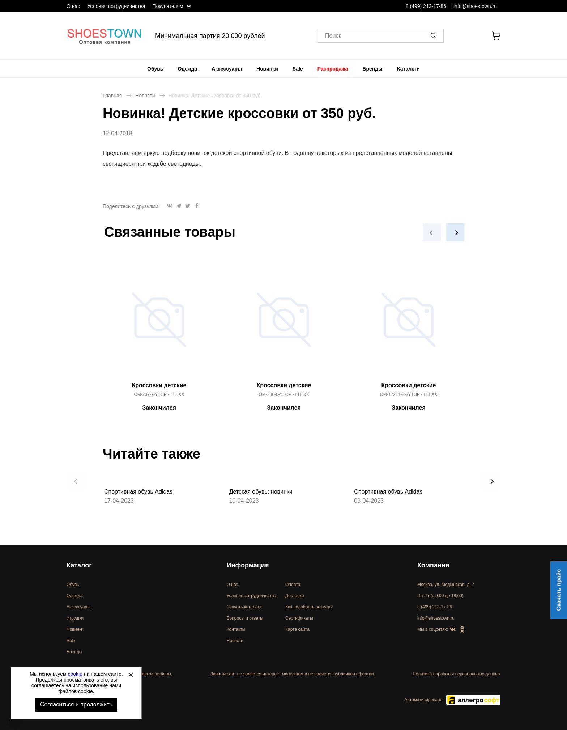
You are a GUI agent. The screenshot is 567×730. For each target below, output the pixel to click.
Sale (298, 69)
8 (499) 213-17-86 (426, 6)
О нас (73, 6)
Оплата (292, 584)
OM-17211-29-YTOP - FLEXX (409, 394)
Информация (248, 565)
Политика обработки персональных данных (456, 673)
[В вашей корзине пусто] (496, 35)
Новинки (267, 69)
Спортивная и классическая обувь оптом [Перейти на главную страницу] (104, 35)
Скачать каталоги (244, 606)
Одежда (187, 69)
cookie (75, 674)
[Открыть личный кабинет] (458, 35)
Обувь (155, 69)
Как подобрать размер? (309, 606)
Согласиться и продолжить (76, 704)
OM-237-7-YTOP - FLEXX (159, 394)
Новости (145, 95)
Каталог (79, 565)
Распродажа (332, 69)
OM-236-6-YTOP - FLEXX (284, 394)
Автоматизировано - (452, 699)
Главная (112, 95)
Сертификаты (299, 618)
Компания (433, 565)
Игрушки (75, 618)
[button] (434, 35)
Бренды (372, 69)
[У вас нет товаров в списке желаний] (476, 35)
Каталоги (408, 69)
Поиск (333, 36)
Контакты (236, 629)
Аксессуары (227, 69)
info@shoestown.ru (475, 6)
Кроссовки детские (159, 385)
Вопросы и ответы (245, 618)
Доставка (294, 595)
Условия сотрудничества (116, 6)
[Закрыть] (130, 674)
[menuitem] (155, 69)
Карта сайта (297, 629)
